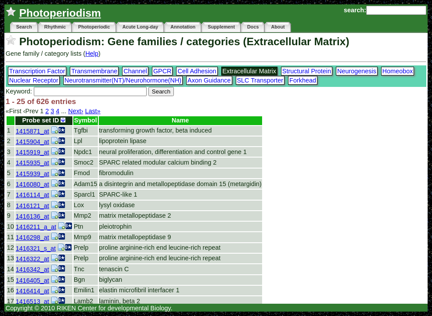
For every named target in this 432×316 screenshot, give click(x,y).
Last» (93, 111)
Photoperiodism (60, 13)
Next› (75, 111)
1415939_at (32, 173)
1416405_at (32, 280)
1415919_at (32, 152)
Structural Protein (306, 71)
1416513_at (32, 301)
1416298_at (32, 237)
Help (91, 53)
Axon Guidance (208, 80)
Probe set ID (43, 120)
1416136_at (32, 216)
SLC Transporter (260, 80)
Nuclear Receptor (33, 80)
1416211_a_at (36, 226)
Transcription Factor (37, 71)
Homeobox (397, 71)
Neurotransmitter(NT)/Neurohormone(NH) (123, 80)
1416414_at (32, 290)
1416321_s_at (36, 248)
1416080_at (32, 184)
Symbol (85, 120)
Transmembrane (94, 71)
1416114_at (32, 194)
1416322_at (32, 258)
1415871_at (32, 131)
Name (180, 120)
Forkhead (302, 80)
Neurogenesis (356, 71)
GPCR (162, 71)
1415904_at (32, 141)
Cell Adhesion (196, 71)
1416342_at (32, 269)
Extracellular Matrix (249, 71)
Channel (135, 71)
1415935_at (32, 162)
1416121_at (32, 205)
